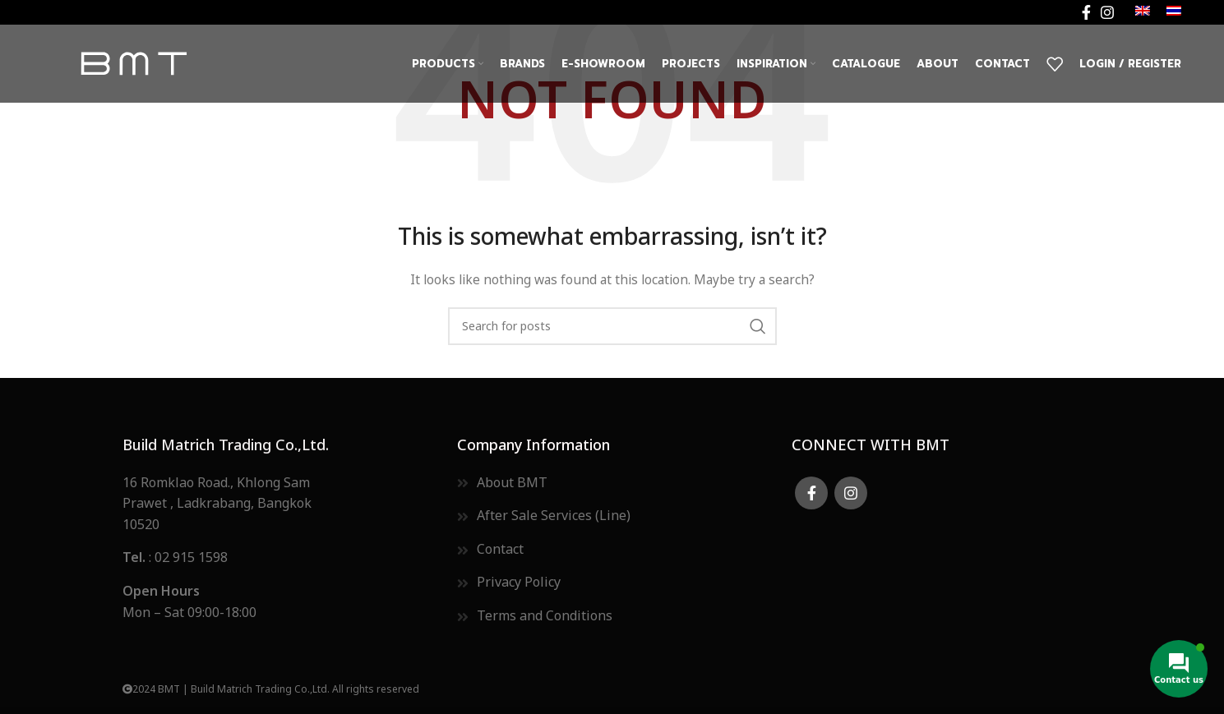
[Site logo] (133, 62)
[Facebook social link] (1086, 12)
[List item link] (612, 484)
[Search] (612, 326)
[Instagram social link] (1107, 12)
